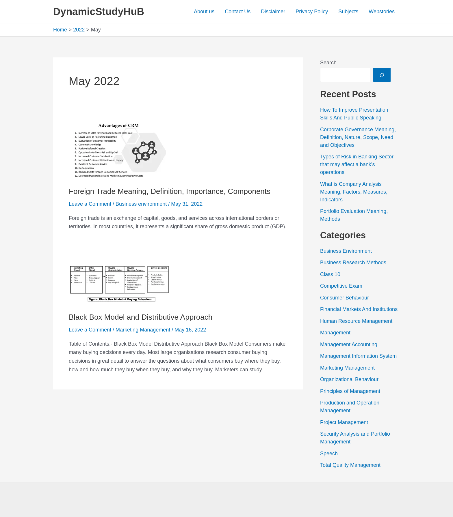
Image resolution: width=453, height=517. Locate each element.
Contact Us (237, 11)
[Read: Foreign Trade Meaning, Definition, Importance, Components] (119, 150)
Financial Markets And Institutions (359, 309)
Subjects (348, 11)
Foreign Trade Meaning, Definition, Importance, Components (169, 191)
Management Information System (358, 356)
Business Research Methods (353, 262)
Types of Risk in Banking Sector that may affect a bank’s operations (356, 164)
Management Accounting (348, 344)
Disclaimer (273, 11)
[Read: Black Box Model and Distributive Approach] (119, 283)
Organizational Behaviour (349, 379)
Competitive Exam (341, 286)
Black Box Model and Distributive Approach (140, 317)
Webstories (382, 11)
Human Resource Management (356, 321)
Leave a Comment (90, 204)
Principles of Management (350, 391)
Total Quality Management (350, 465)
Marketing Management (143, 330)
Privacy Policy (312, 11)
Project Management (344, 422)
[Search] (382, 75)
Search (328, 62)
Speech (329, 453)
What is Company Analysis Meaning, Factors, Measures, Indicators (353, 192)
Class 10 (330, 274)
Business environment (141, 204)
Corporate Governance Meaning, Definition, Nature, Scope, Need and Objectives (358, 137)
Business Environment (346, 251)
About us (204, 11)
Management (335, 333)
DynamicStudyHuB (98, 11)
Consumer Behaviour (344, 298)
